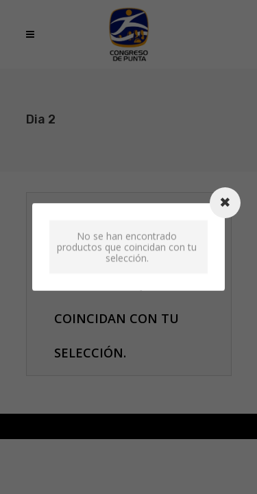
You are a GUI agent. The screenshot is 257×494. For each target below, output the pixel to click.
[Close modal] (225, 202)
